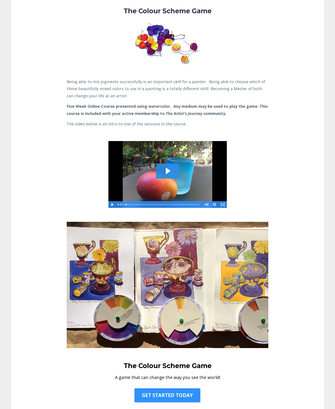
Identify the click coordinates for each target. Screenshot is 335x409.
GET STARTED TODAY (167, 395)
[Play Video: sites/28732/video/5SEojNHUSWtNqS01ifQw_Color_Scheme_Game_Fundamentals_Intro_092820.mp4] (167, 170)
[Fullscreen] (223, 204)
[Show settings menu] (215, 204)
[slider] (163, 204)
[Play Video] (112, 204)
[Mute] (206, 204)
